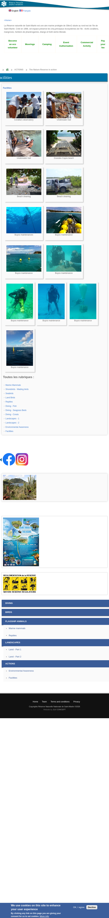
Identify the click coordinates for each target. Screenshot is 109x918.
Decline (92, 907)
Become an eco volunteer (13, 44)
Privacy (76, 702)
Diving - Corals (12, 414)
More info (44, 916)
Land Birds (10, 397)
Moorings (30, 44)
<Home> (8, 20)
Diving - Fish (11, 406)
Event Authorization (66, 44)
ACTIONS (18, 69)
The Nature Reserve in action (43, 69)
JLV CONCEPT (59, 710)
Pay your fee (103, 44)
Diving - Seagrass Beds (16, 410)
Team (44, 702)
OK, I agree (78, 907)
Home (7, 69)
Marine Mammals (13, 385)
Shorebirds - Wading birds (17, 389)
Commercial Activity (87, 44)
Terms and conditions (60, 702)
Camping (47, 44)
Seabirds (9, 393)
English (13, 11)
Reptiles (9, 402)
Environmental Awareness (17, 427)
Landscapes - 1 (12, 418)
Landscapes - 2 (12, 423)
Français (25, 11)
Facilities (7, 88)
